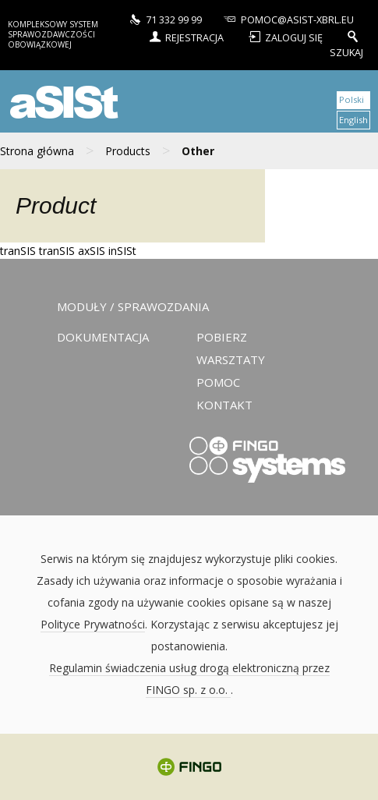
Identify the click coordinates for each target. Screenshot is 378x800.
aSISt (62, 101)
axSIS (91, 250)
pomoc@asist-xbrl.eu (287, 19)
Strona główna (37, 150)
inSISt (122, 250)
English (353, 120)
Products (127, 150)
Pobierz (221, 337)
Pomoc (218, 382)
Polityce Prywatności (93, 624)
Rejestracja (185, 36)
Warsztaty (230, 359)
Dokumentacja (103, 337)
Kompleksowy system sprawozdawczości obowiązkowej (53, 34)
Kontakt (224, 404)
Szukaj (346, 43)
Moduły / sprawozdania (133, 306)
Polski (351, 99)
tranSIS (18, 250)
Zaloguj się (285, 36)
